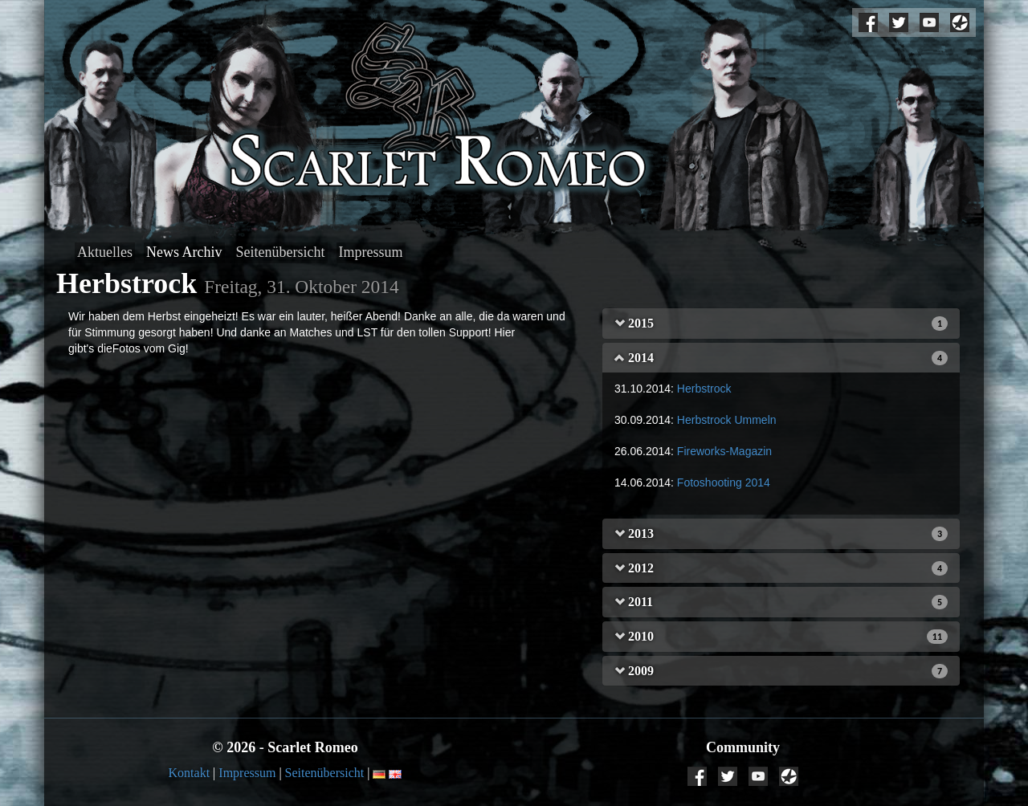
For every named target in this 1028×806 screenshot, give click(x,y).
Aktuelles (105, 252)
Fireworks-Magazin (724, 451)
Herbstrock (704, 388)
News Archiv (184, 252)
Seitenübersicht (280, 252)
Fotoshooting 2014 (723, 482)
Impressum (371, 252)
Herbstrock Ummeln (727, 419)
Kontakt (189, 773)
